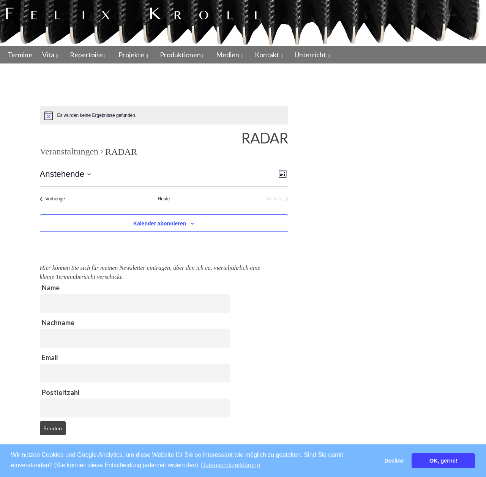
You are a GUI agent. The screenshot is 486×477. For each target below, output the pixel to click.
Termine (20, 54)
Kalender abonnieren (159, 223)
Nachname (58, 322)
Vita (48, 54)
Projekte (131, 54)
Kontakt (267, 54)
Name (51, 287)
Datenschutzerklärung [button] (230, 465)
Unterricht (310, 54)
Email (50, 357)
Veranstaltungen (69, 151)
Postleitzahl (61, 392)
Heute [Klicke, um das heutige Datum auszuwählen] (164, 199)
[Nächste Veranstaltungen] (276, 199)
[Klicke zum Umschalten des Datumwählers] (65, 174)
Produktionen (180, 54)
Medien (227, 54)
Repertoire (86, 54)
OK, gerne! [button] (443, 461)
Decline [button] (394, 461)
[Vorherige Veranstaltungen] (52, 199)
